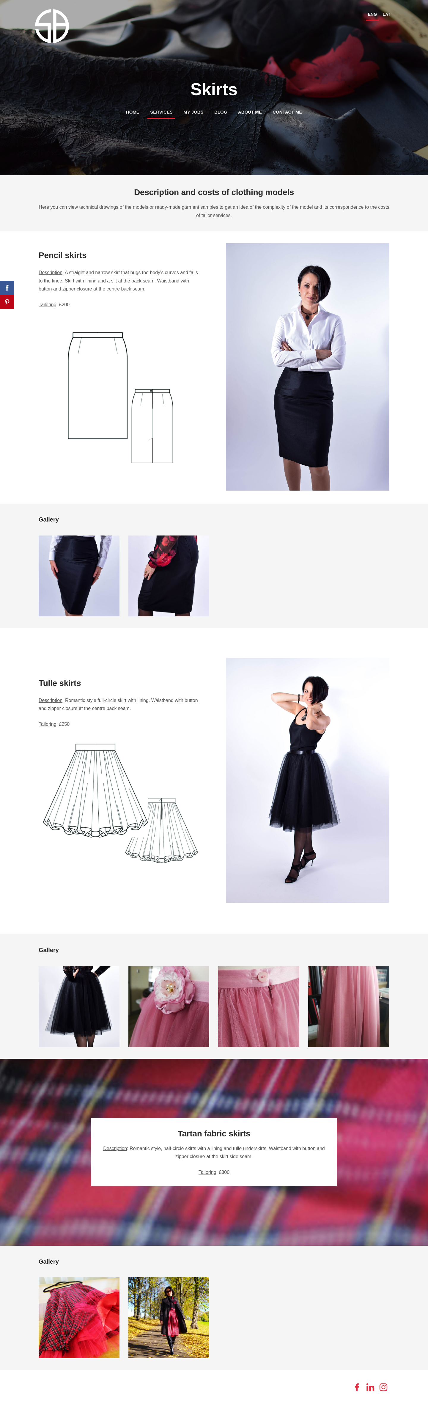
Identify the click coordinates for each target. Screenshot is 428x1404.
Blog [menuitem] (220, 110)
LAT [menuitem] (383, 12)
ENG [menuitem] (368, 12)
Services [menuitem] (161, 110)
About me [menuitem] (250, 110)
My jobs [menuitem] (193, 110)
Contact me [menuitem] (287, 110)
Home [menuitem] (132, 110)
